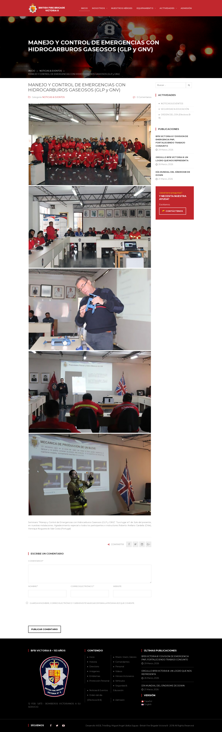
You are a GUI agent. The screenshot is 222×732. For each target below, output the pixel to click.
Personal (119, 666)
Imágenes (94, 671)
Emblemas (94, 676)
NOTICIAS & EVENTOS (51, 71)
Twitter (57, 725)
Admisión (120, 700)
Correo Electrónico (82, 586)
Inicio (92, 657)
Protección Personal (99, 681)
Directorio (94, 666)
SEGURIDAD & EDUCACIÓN (175, 109)
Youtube (63, 725)
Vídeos (118, 671)
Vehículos (120, 681)
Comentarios (35, 561)
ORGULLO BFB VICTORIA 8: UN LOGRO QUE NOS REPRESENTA (172, 159)
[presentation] (45, 616)
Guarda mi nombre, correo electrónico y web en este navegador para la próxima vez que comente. (82, 603)
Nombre (33, 586)
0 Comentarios (144, 97)
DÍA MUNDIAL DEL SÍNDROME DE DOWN (173, 173)
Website (117, 586)
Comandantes (122, 662)
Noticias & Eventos (98, 690)
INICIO (31, 71)
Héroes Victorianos (124, 676)
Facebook (51, 725)
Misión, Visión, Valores (125, 657)
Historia (93, 662)
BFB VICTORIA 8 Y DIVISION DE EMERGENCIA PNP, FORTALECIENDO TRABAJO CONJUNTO (172, 141)
